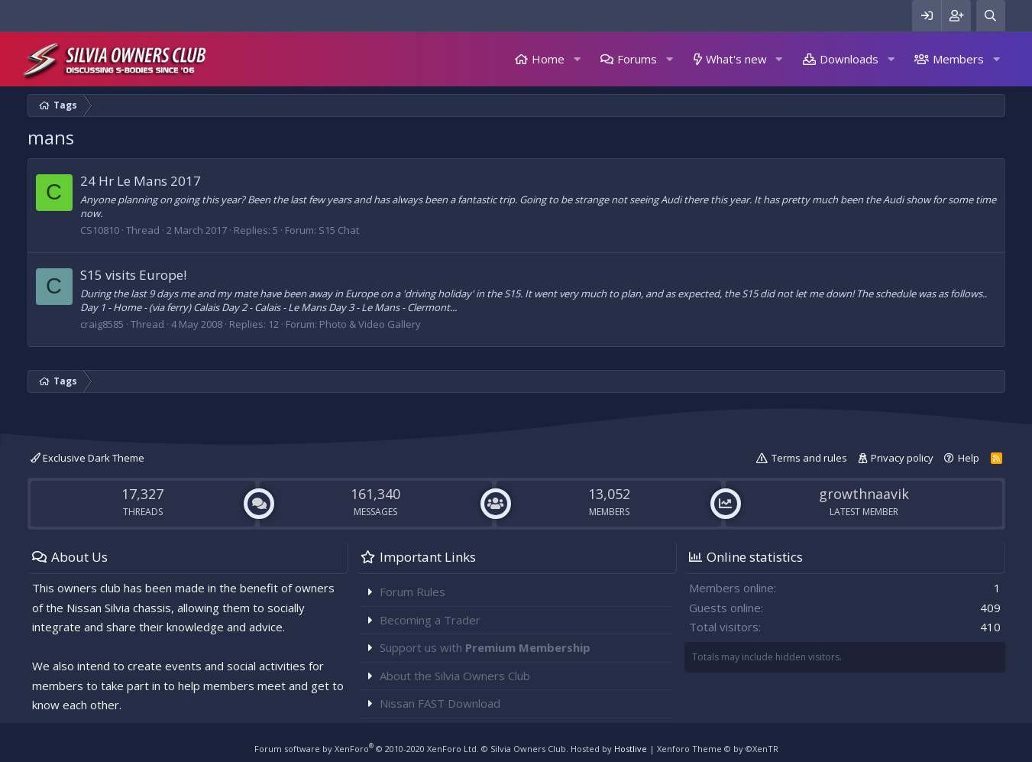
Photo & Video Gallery (370, 324)
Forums (637, 58)
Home (548, 58)
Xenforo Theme (717, 748)
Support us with (485, 647)
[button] (576, 59)
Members (958, 58)
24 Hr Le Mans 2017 (140, 181)
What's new (736, 58)
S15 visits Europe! (133, 275)
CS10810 (99, 230)
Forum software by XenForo (366, 748)
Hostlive (630, 748)
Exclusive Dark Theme (87, 458)
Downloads (849, 58)
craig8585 (102, 324)
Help (968, 458)
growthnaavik (864, 494)
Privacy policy (902, 458)
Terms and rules (809, 458)
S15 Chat (339, 230)
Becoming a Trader (430, 619)
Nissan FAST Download (440, 703)
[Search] (990, 15)
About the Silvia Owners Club (455, 675)
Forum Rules (412, 591)
